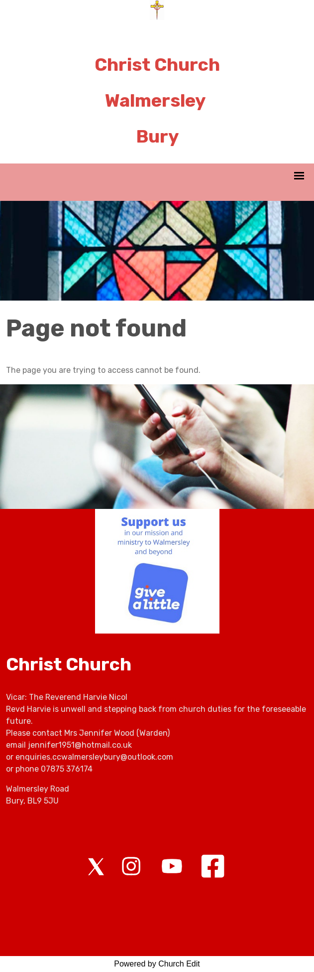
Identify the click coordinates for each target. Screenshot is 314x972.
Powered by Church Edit (157, 964)
